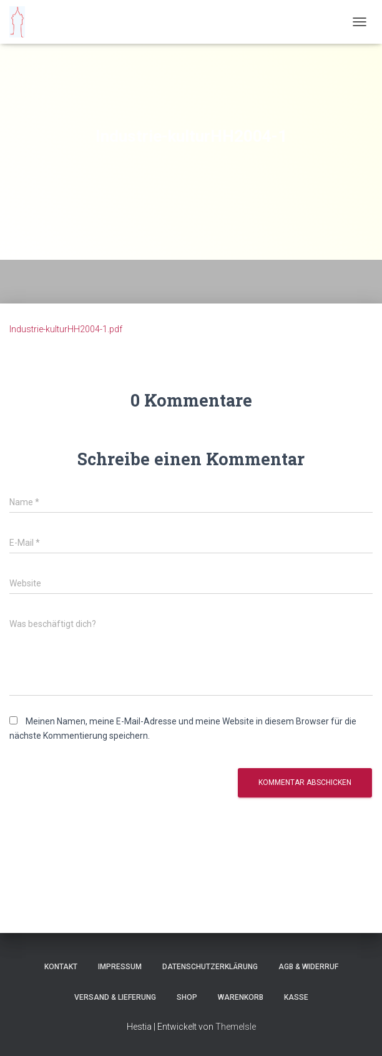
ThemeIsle (235, 1027)
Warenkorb (240, 997)
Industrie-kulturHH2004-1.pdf (65, 329)
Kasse (296, 997)
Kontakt (60, 966)
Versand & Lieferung (115, 997)
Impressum (120, 966)
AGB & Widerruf (308, 966)
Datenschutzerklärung (210, 966)
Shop (187, 997)
